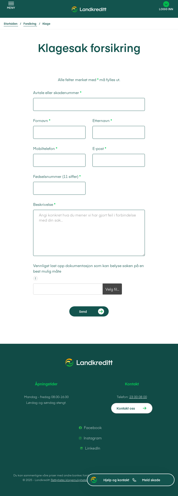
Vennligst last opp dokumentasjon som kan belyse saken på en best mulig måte (88, 268)
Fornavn (40, 120)
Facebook (89, 427)
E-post (98, 148)
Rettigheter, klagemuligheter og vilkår (75, 480)
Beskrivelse (43, 204)
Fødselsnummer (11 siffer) (55, 176)
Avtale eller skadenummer (56, 92)
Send (83, 311)
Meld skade (151, 480)
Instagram (89, 438)
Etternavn (101, 120)
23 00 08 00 (138, 396)
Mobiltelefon (44, 148)
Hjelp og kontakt (119, 480)
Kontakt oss (126, 408)
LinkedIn (89, 448)
